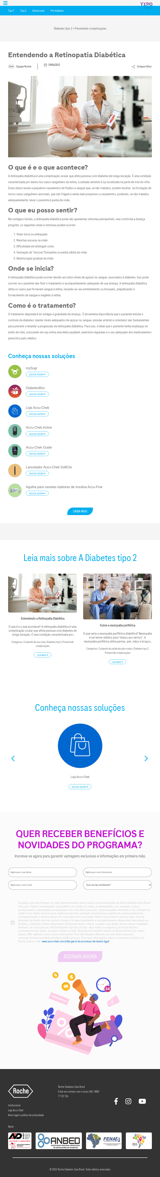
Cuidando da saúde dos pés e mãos (115, 649)
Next (147, 757)
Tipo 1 (11, 11)
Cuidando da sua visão (35, 642)
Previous (13, 757)
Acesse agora (37, 374)
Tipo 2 (23, 11)
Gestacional (38, 11)
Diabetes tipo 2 (54, 642)
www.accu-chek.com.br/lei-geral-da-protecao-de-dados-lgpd (75, 941)
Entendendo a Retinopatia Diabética (42, 618)
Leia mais (42, 655)
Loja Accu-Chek (80, 777)
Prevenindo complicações (117, 653)
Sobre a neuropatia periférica (117, 625)
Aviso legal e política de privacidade (26, 1115)
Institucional (14, 1105)
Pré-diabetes (57, 11)
